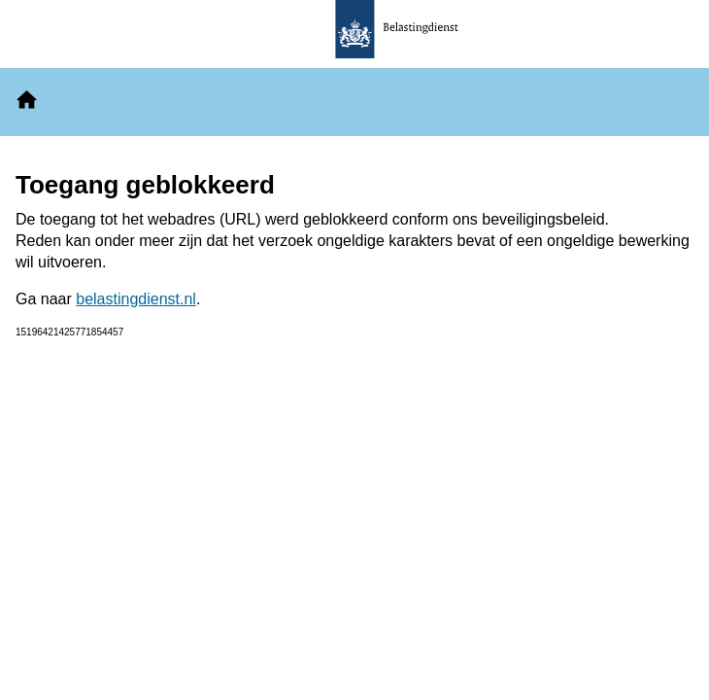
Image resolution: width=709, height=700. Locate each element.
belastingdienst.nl (136, 299)
